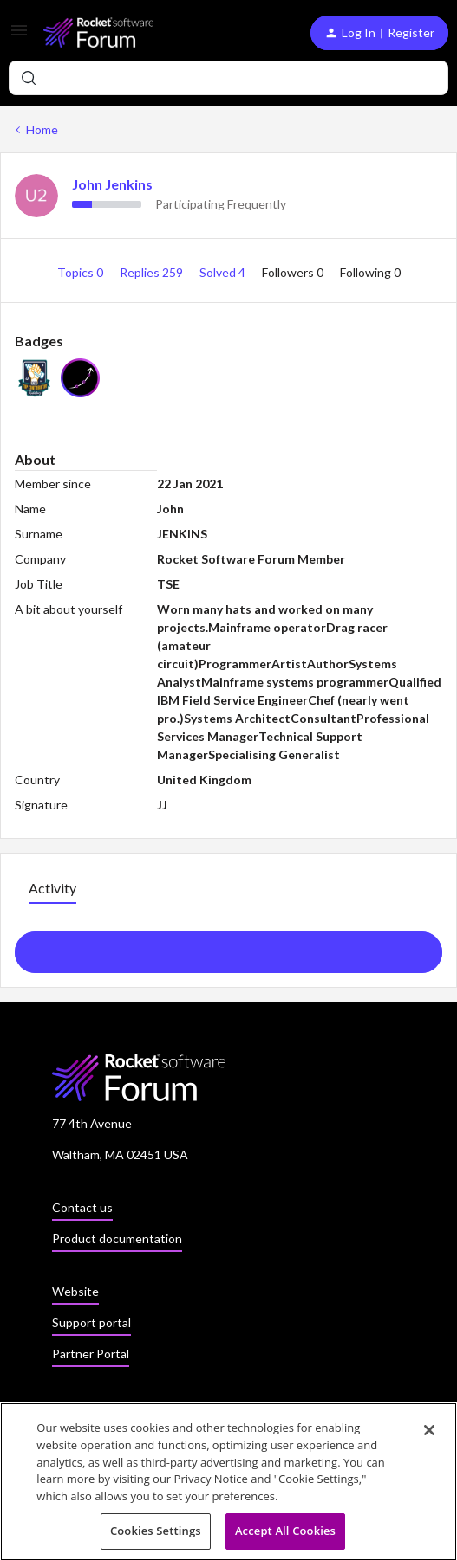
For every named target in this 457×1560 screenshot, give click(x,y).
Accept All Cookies (285, 1535)
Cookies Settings (155, 1535)
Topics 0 (81, 272)
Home (42, 129)
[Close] (429, 1434)
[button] (19, 36)
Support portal (91, 1322)
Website (75, 1291)
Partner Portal (90, 1353)
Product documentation (117, 1238)
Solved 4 (223, 272)
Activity (52, 888)
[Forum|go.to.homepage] (98, 32)
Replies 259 (153, 272)
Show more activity (228, 947)
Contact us (82, 1207)
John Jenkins (112, 184)
